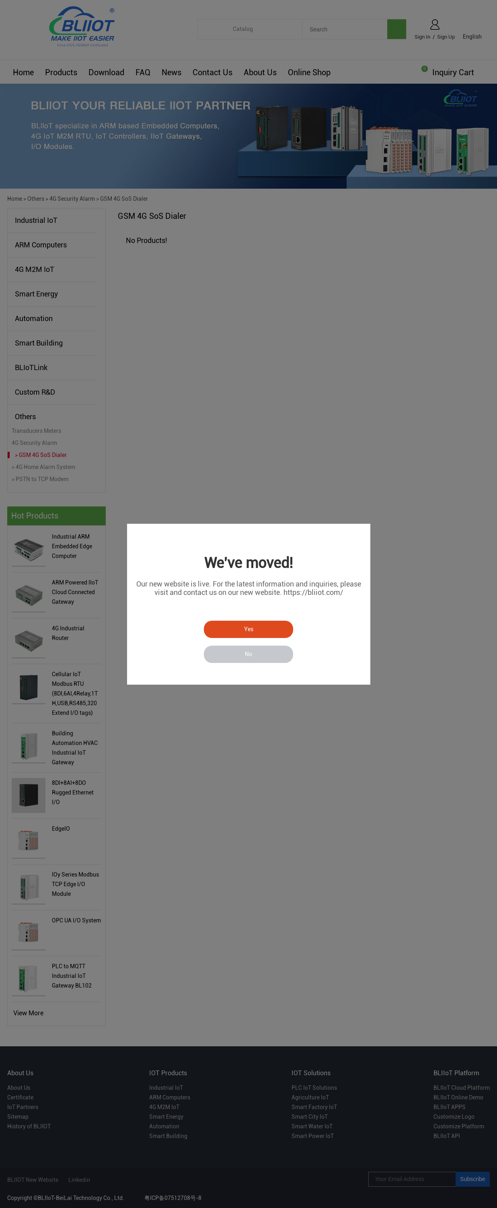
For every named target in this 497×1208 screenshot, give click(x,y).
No (248, 654)
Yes (248, 629)
